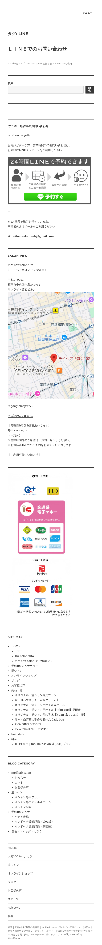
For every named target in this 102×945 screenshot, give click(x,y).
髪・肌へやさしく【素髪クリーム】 (37, 700)
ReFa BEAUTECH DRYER (31, 729)
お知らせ (47, 63)
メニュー (87, 12)
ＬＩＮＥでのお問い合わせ (37, 49)
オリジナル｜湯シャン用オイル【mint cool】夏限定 (48, 709)
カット (19, 782)
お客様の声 (18, 685)
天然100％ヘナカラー (24, 666)
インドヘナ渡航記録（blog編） (34, 821)
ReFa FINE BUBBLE (28, 724)
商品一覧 (16, 690)
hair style (17, 734)
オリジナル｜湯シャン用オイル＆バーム (40, 705)
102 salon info (24, 656)
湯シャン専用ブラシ (27, 797)
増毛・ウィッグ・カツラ (26, 831)
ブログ (15, 680)
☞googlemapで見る (21, 406)
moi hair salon (34, 63)
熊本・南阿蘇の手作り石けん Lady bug (39, 719)
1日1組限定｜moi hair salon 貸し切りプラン (43, 744)
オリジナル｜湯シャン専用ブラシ (35, 695)
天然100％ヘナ (20, 811)
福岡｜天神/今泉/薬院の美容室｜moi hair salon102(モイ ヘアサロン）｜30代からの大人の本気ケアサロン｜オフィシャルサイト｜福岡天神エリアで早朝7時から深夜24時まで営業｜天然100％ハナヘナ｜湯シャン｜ (50, 931)
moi (64, 63)
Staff (18, 651)
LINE (58, 63)
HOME (15, 646)
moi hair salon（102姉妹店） (34, 661)
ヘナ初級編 (22, 816)
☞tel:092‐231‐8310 (20, 135)
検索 (10, 83)
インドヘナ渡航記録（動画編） (34, 826)
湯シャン (16, 670)
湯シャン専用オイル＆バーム (33, 802)
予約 (69, 63)
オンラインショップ (23, 675)
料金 (14, 739)
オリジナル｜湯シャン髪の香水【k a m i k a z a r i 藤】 (51, 714)
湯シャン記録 (23, 807)
